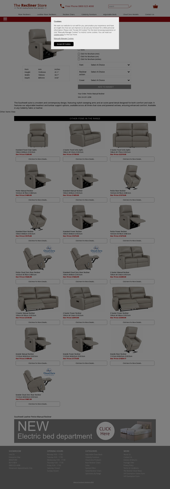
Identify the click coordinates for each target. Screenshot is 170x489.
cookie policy (59, 34)
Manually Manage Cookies (64, 38)
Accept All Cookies (64, 44)
